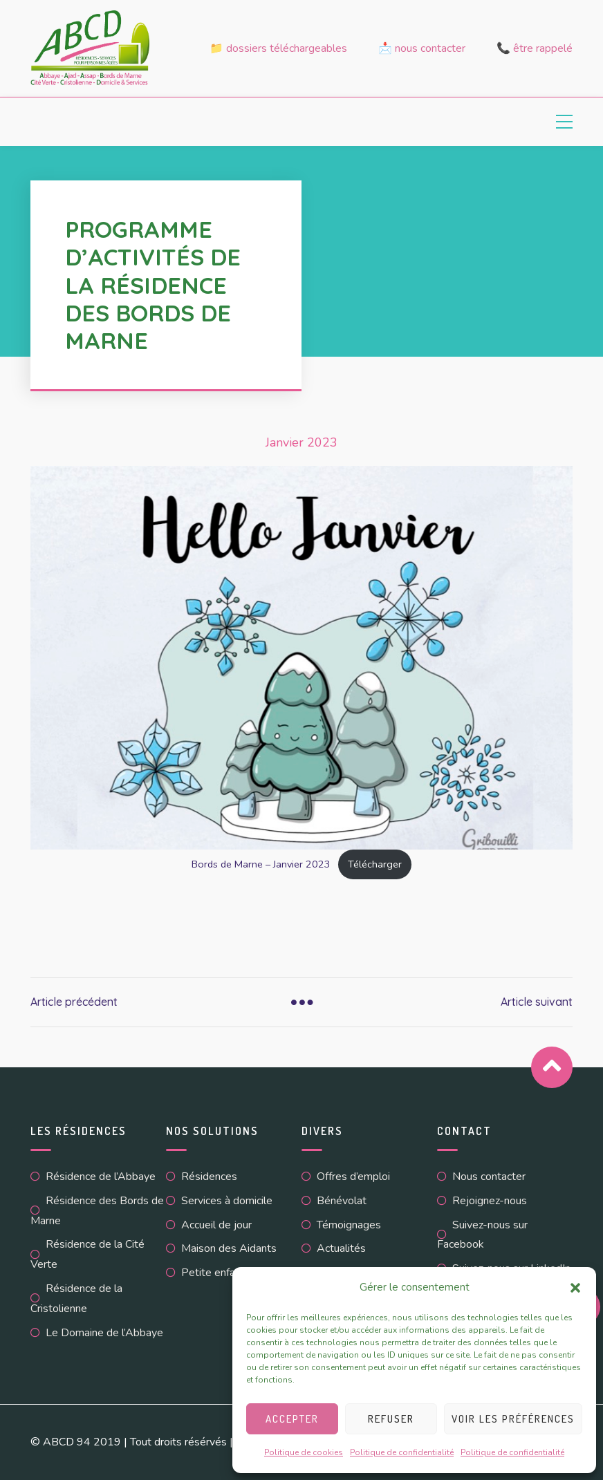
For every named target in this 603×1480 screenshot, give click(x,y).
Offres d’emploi (353, 1176)
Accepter (292, 1418)
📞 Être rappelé (535, 48)
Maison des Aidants (229, 1248)
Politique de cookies (303, 1452)
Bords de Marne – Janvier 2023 (261, 864)
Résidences (209, 1176)
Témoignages (349, 1225)
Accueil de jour (216, 1225)
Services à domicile (226, 1200)
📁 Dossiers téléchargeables (278, 48)
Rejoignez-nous (489, 1200)
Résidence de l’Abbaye (101, 1176)
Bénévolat (342, 1200)
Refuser (391, 1418)
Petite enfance (216, 1272)
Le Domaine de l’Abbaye (104, 1332)
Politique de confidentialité (402, 1452)
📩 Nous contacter (421, 48)
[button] (575, 1288)
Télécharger (375, 864)
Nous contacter (489, 1176)
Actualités (341, 1248)
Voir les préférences (513, 1418)
